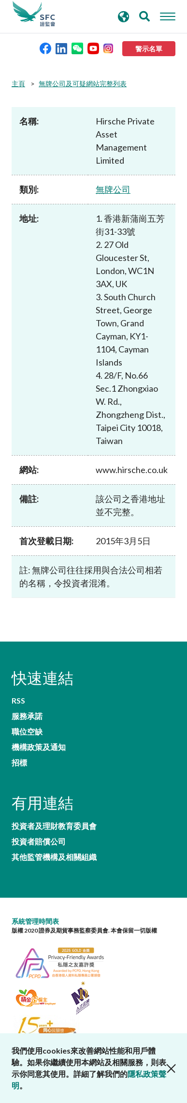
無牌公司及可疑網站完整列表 (83, 83)
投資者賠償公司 (39, 841)
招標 (19, 762)
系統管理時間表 (35, 921)
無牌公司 (113, 189)
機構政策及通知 (39, 747)
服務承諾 (27, 716)
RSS (18, 701)
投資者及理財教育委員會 (54, 826)
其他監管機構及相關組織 (54, 857)
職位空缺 (27, 731)
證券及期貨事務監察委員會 (34, 14)
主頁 (18, 83)
